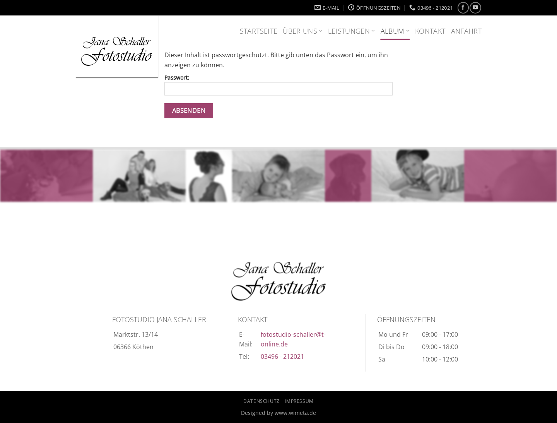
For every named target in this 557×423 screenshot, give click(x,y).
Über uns (302, 31)
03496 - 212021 (282, 356)
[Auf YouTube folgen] (475, 7)
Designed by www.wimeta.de (278, 412)
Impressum (299, 401)
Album (395, 31)
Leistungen (351, 31)
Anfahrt (466, 31)
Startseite (259, 31)
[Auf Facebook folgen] (463, 7)
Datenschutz (261, 401)
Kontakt (430, 31)
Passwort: (278, 85)
